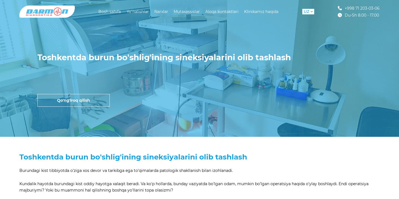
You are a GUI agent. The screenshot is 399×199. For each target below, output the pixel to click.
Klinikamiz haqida (261, 11)
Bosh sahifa (109, 11)
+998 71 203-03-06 (359, 8)
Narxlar (161, 11)
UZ (308, 11)
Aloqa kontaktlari (222, 11)
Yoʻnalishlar (138, 11)
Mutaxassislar (187, 11)
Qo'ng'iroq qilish (73, 100)
